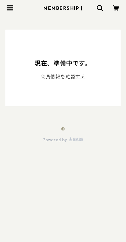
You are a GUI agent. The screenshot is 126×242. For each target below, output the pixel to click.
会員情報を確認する (63, 77)
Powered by (63, 139)
